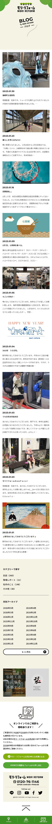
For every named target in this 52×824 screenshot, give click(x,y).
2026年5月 (8, 607)
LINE (17, 732)
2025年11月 (9, 621)
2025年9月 (8, 625)
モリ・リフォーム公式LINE (24, 739)
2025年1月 (8, 643)
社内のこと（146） (12, 584)
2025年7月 (8, 630)
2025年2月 (31, 639)
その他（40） (9, 588)
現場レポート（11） (12, 579)
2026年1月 (8, 616)
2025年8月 (31, 625)
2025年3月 (8, 639)
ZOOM (23, 732)
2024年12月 (31, 643)
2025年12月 (31, 616)
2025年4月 (31, 634)
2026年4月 (31, 607)
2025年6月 (31, 630)
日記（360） (9, 575)
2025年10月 (31, 621)
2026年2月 (31, 612)
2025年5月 (8, 634)
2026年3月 (8, 612)
